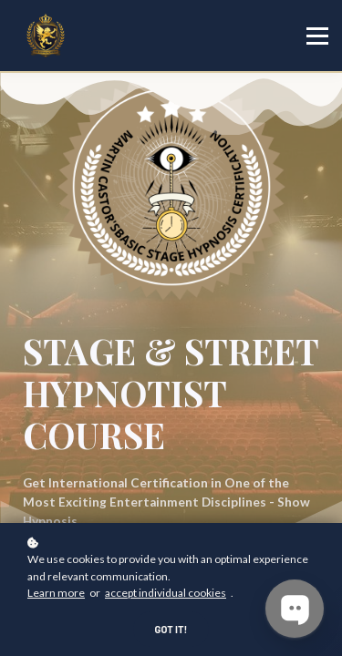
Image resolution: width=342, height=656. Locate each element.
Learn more (56, 593)
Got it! (171, 629)
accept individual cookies (165, 593)
